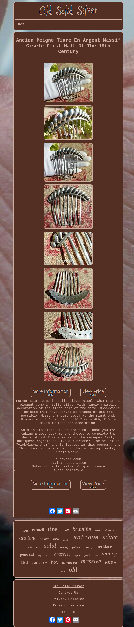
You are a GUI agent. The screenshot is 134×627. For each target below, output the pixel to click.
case (62, 571)
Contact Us (68, 593)
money (109, 553)
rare (98, 530)
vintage (109, 530)
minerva (69, 562)
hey (39, 555)
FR (73, 612)
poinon (76, 547)
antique (86, 537)
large (25, 531)
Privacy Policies (68, 599)
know (110, 562)
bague (77, 555)
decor (95, 556)
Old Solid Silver (68, 586)
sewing (64, 547)
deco (38, 547)
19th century (33, 563)
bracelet (62, 554)
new (56, 539)
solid (50, 545)
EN (63, 612)
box (54, 562)
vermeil (38, 530)
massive (91, 561)
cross (47, 555)
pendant (27, 554)
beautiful (82, 529)
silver (110, 537)
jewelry (66, 540)
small (65, 530)
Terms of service (68, 605)
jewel (87, 555)
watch (28, 547)
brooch (44, 539)
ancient (27, 538)
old (73, 569)
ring (52, 529)
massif (88, 547)
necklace (104, 546)
